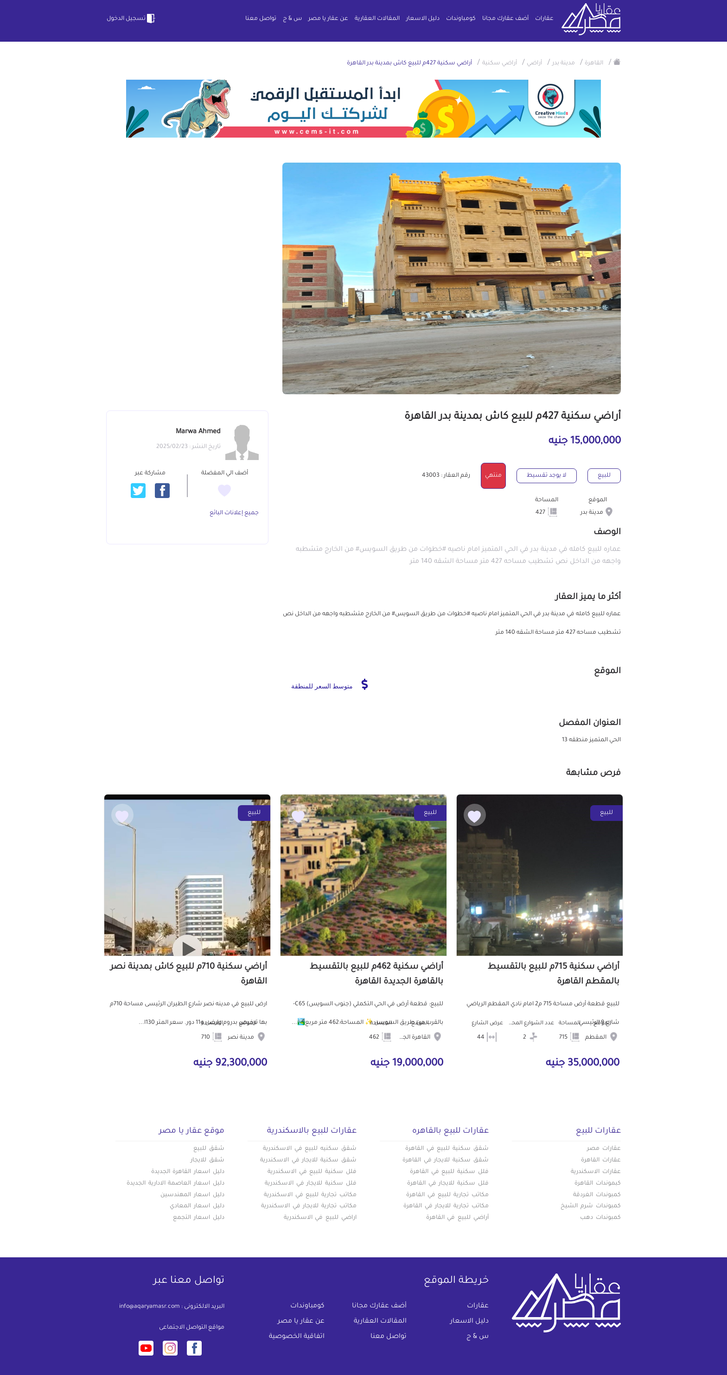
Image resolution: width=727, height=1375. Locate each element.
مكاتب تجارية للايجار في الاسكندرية (309, 1206)
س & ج (292, 19)
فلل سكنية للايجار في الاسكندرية (311, 1183)
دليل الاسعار (423, 19)
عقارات (544, 19)
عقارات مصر (604, 1149)
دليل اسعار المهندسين (192, 1195)
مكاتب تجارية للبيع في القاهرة (447, 1195)
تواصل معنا (260, 19)
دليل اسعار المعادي (197, 1206)
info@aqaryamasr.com (149, 1307)
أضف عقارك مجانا (505, 19)
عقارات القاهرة (601, 1160)
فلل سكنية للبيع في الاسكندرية (312, 1172)
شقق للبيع (208, 1149)
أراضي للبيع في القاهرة (457, 1218)
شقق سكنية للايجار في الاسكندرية (308, 1160)
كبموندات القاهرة (597, 1183)
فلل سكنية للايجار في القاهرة (448, 1183)
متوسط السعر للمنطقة (329, 684)
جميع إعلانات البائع (234, 513)
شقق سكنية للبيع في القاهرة (447, 1149)
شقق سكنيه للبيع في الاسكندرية (310, 1149)
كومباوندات (461, 19)
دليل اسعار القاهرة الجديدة (187, 1172)
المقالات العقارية (377, 19)
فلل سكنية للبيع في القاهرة (449, 1172)
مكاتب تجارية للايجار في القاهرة (446, 1206)
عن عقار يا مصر (328, 19)
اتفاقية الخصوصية (297, 1337)
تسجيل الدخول (132, 18)
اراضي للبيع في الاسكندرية (320, 1218)
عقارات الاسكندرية (596, 1172)
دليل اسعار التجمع (198, 1218)
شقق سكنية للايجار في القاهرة (445, 1160)
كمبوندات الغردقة (597, 1195)
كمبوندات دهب (600, 1218)
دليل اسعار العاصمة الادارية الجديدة (175, 1183)
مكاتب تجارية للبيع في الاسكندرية (310, 1195)
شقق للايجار (207, 1160)
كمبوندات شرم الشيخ (591, 1206)
